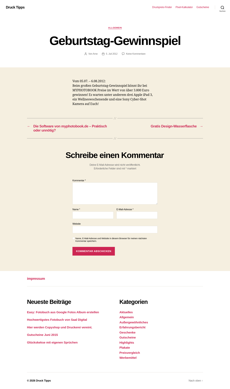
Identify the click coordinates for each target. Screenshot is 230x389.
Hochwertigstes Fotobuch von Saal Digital (57, 319)
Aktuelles (126, 312)
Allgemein (115, 27)
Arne (95, 54)
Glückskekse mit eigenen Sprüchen (52, 342)
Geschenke (127, 332)
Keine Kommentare (136, 54)
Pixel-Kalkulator (184, 7)
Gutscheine (202, 7)
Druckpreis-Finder (162, 7)
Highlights (126, 342)
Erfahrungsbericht (132, 327)
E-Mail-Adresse (124, 209)
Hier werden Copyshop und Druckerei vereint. (59, 327)
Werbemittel (128, 357)
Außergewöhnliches (133, 322)
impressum (36, 279)
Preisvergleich (129, 352)
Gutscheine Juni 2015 (42, 334)
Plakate (124, 347)
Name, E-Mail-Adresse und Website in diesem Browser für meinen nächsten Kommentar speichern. (111, 239)
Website (76, 224)
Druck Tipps (15, 7)
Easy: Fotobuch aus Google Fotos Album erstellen (63, 312)
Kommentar (79, 180)
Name (76, 209)
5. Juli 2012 (111, 54)
